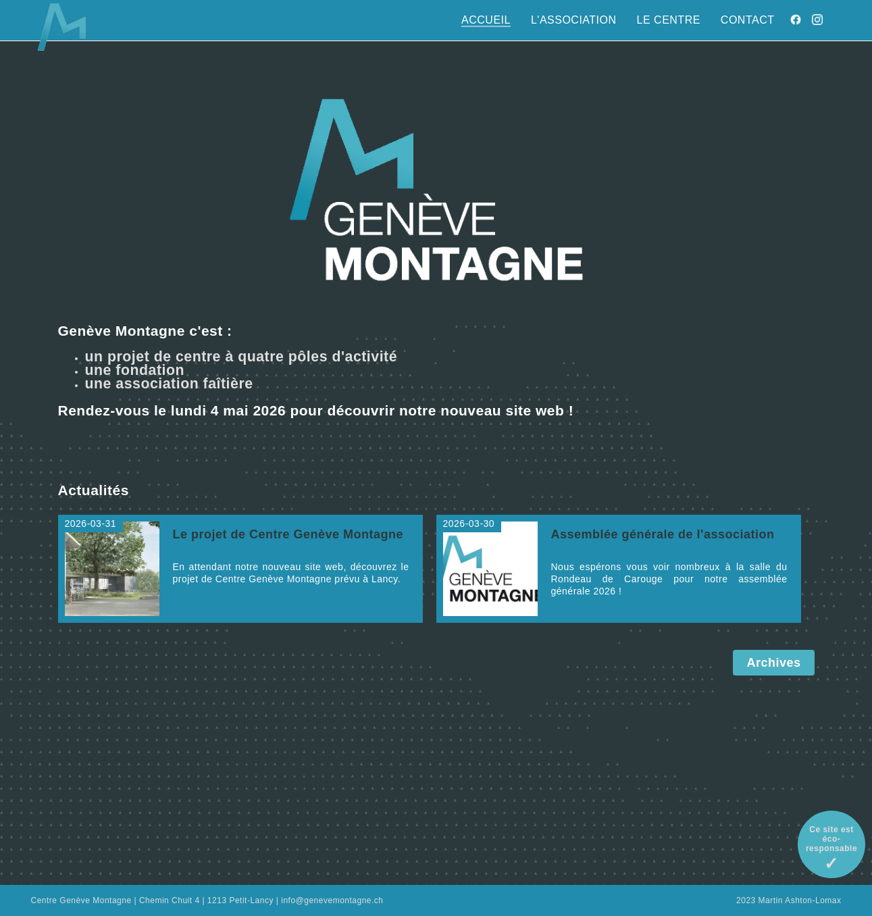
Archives (773, 662)
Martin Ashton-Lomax (800, 900)
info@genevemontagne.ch (332, 900)
